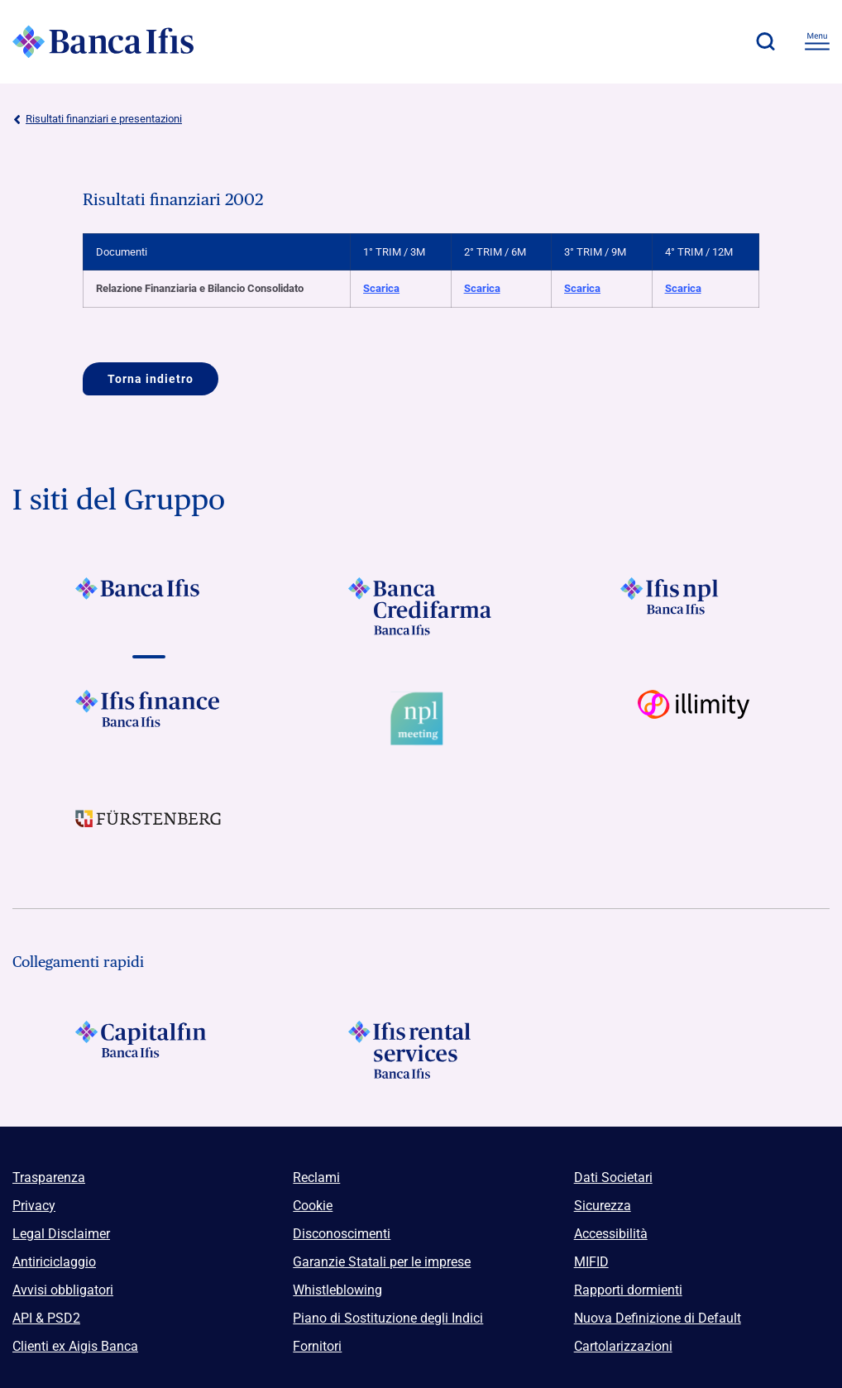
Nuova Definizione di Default (657, 1318)
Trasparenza (48, 1177)
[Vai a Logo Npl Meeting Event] (421, 718)
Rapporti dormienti (628, 1290)
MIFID (591, 1262)
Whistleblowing (337, 1290)
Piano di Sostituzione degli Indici (388, 1318)
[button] (765, 41)
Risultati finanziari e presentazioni (97, 119)
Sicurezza (602, 1205)
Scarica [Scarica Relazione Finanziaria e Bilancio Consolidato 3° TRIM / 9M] (582, 288)
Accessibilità (611, 1234)
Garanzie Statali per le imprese (382, 1262)
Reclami (316, 1177)
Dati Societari (613, 1177)
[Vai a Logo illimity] (693, 718)
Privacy (33, 1205)
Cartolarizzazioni (623, 1346)
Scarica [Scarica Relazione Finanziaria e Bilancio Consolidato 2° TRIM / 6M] (482, 288)
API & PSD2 (46, 1318)
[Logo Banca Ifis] (103, 41)
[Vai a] (148, 606)
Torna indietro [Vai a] (151, 378)
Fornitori (317, 1346)
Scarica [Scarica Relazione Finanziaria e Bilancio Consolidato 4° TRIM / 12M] (683, 288)
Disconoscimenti (341, 1234)
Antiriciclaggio (54, 1262)
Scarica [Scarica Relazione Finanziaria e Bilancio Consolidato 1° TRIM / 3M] (381, 288)
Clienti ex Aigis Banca (75, 1346)
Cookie (312, 1205)
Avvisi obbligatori (62, 1290)
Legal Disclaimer (61, 1234)
